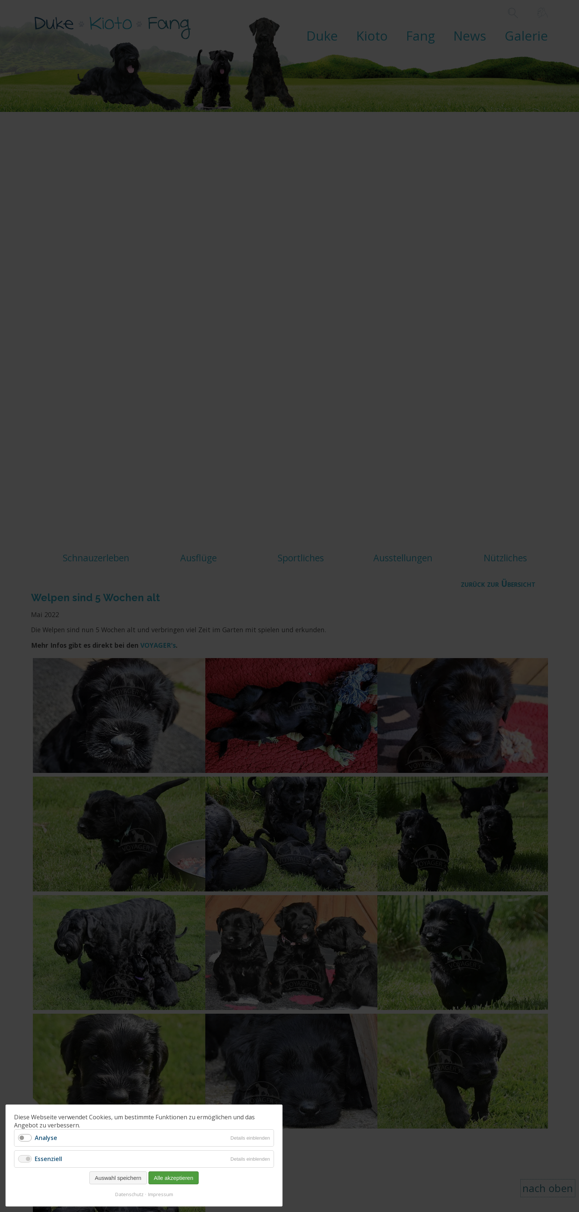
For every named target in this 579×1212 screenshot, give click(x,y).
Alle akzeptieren (173, 1178)
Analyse (46, 1138)
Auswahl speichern (118, 1178)
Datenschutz (129, 1194)
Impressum (160, 1194)
